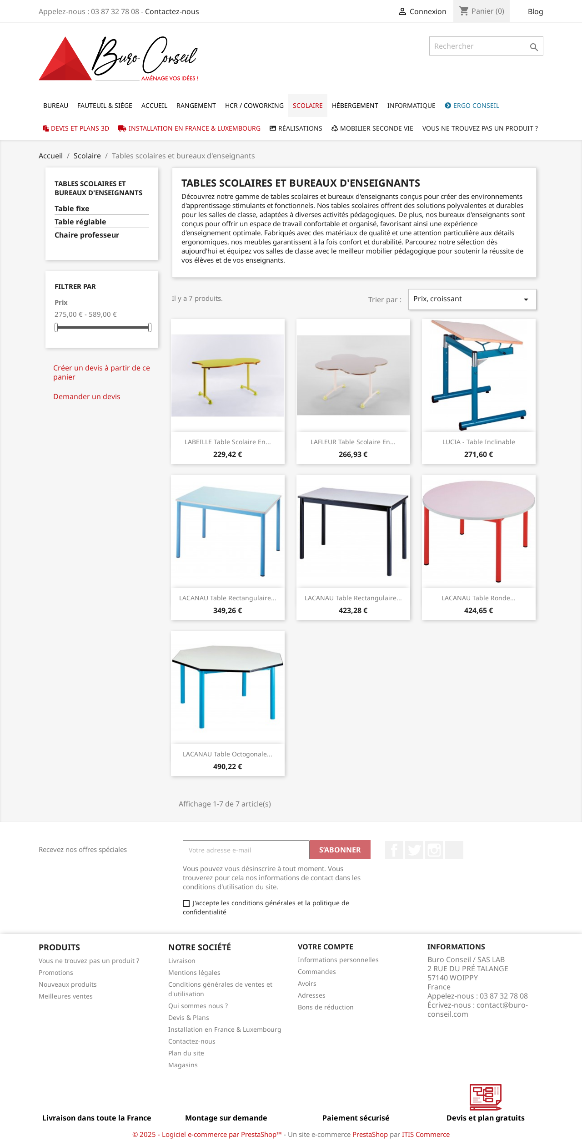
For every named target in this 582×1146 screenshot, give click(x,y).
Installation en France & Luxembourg (224, 1029)
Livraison (182, 960)
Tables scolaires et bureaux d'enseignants (98, 188)
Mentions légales (194, 972)
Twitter (414, 850)
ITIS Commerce (426, 1134)
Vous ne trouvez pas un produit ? (89, 960)
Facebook (394, 850)
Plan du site (186, 1053)
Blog (535, 11)
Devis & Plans (188, 1017)
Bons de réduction (326, 1007)
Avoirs (307, 983)
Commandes (317, 971)
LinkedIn (454, 850)
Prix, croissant (472, 299)
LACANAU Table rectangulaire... (227, 597)
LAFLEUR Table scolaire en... (353, 441)
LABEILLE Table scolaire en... (228, 441)
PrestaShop (370, 1134)
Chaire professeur (87, 235)
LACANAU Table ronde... (479, 597)
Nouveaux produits (68, 984)
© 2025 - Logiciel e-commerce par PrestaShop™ (208, 1134)
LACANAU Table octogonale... (227, 754)
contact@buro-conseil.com (477, 1009)
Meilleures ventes (66, 996)
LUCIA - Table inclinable (478, 441)
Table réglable (80, 222)
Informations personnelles (338, 959)
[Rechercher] (486, 46)
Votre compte (325, 947)
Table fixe (72, 208)
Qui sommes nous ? (198, 1005)
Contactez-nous (172, 11)
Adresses (312, 995)
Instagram (434, 850)
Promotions (56, 972)
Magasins (183, 1064)
